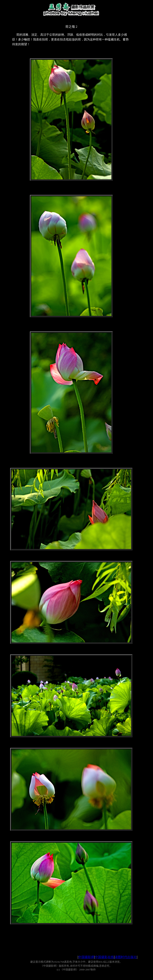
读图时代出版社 (126, 957)
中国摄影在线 (104, 957)
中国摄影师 (86, 957)
